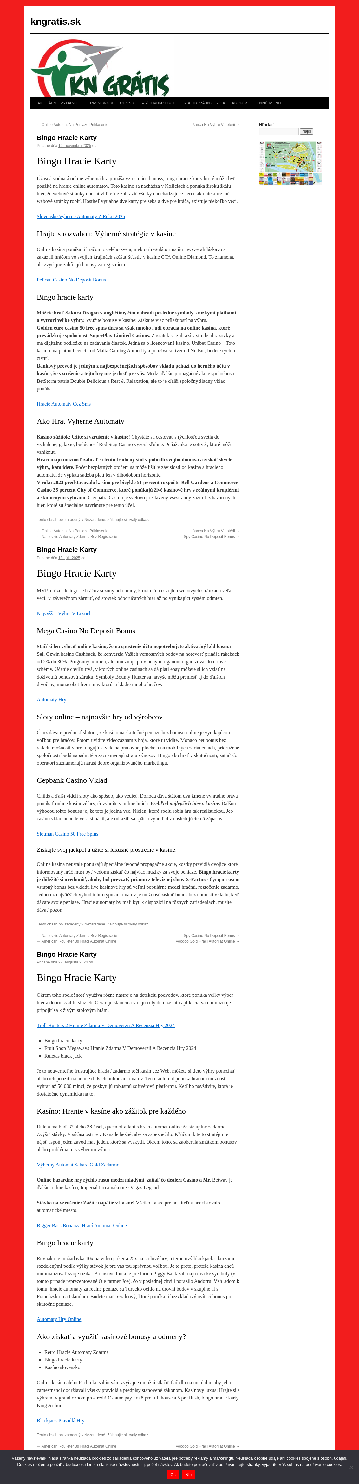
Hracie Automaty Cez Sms (64, 404)
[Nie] (351, 1467)
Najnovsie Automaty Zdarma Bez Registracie (77, 536)
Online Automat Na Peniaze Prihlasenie (72, 125)
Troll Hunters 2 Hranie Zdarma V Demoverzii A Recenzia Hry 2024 (106, 1025)
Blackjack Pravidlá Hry (60, 1420)
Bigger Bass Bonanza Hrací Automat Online (82, 1225)
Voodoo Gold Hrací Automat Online (208, 941)
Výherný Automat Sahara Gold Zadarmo (78, 1164)
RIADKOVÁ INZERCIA (204, 103)
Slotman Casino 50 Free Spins (67, 834)
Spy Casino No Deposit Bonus (212, 536)
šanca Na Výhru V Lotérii (216, 125)
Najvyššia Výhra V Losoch (64, 613)
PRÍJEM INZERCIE (159, 103)
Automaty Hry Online (59, 1319)
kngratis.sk (55, 21)
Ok (173, 1474)
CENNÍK (127, 103)
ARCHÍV (239, 103)
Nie (188, 1474)
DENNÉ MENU (267, 103)
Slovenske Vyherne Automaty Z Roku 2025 (81, 216)
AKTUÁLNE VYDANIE (57, 103)
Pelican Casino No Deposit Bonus (71, 279)
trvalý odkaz (138, 519)
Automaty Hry (51, 699)
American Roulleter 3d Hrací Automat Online (76, 941)
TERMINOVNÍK (99, 103)
